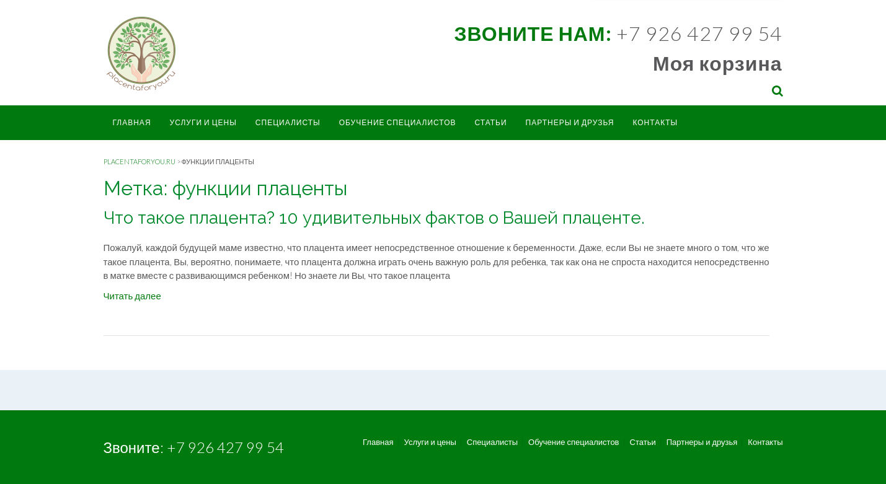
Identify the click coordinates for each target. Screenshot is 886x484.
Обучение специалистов (397, 122)
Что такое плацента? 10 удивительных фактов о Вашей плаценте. (374, 218)
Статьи (490, 122)
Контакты (655, 122)
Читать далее (132, 295)
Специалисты (288, 122)
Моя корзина (717, 63)
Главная (132, 122)
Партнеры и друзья (570, 122)
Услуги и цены (203, 122)
